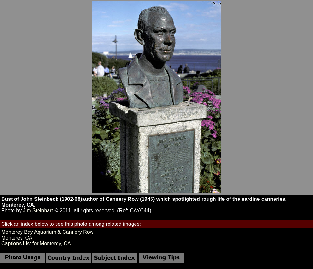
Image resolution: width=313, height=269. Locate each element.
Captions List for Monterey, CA (36, 243)
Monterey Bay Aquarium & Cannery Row (47, 232)
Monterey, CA (16, 237)
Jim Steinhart (38, 210)
